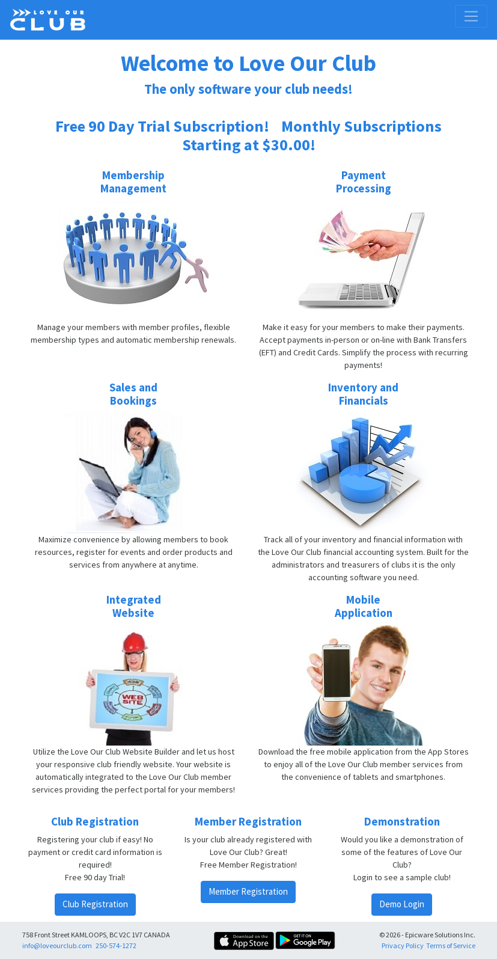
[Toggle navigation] (471, 16)
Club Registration (95, 904)
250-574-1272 (116, 945)
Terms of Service (450, 945)
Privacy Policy (403, 945)
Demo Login (401, 904)
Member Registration (248, 891)
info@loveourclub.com (57, 945)
